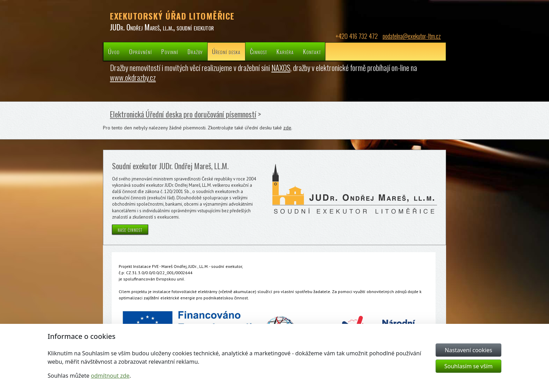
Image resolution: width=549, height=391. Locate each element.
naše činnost (130, 229)
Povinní (169, 51)
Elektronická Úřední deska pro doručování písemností (183, 114)
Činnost (258, 51)
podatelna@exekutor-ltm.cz (412, 36)
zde (287, 128)
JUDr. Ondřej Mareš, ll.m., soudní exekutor (162, 27)
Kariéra (285, 51)
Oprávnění (140, 51)
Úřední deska (226, 51)
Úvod (114, 51)
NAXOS (280, 67)
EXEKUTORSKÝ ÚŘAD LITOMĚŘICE (172, 15)
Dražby (195, 51)
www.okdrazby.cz (133, 77)
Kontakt (312, 51)
